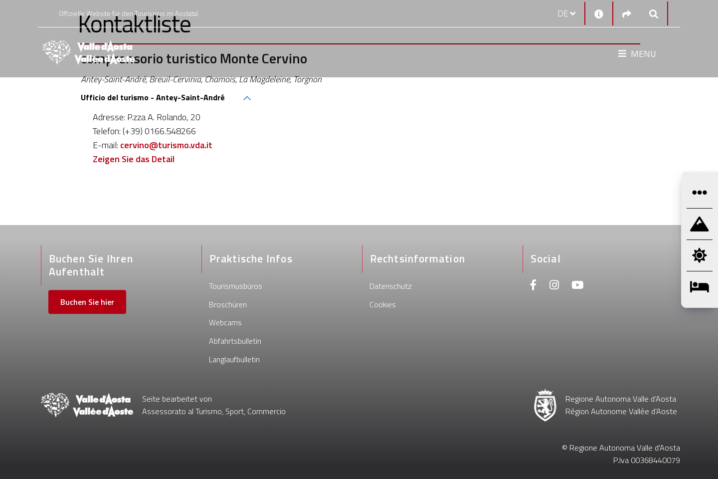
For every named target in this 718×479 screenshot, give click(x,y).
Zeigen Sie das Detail (134, 159)
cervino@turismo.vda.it (166, 145)
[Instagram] (554, 286)
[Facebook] (533, 286)
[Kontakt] (598, 13)
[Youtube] (577, 286)
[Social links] (626, 13)
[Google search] (653, 13)
